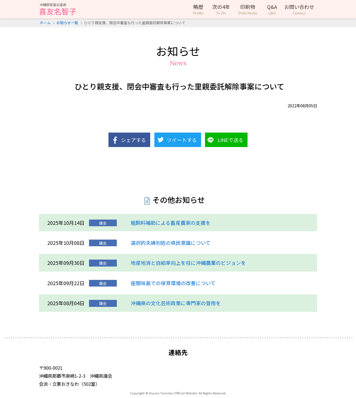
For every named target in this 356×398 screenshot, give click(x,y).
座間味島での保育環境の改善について (173, 283)
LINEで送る (230, 139)
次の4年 (221, 9)
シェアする (133, 139)
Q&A (272, 9)
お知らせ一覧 (67, 22)
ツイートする (182, 139)
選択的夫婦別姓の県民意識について (171, 242)
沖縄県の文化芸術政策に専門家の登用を (176, 303)
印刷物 (248, 9)
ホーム (45, 22)
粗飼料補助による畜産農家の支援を (171, 222)
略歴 (198, 9)
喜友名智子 (57, 10)
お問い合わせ (299, 9)
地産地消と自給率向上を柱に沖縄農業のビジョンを (188, 262)
